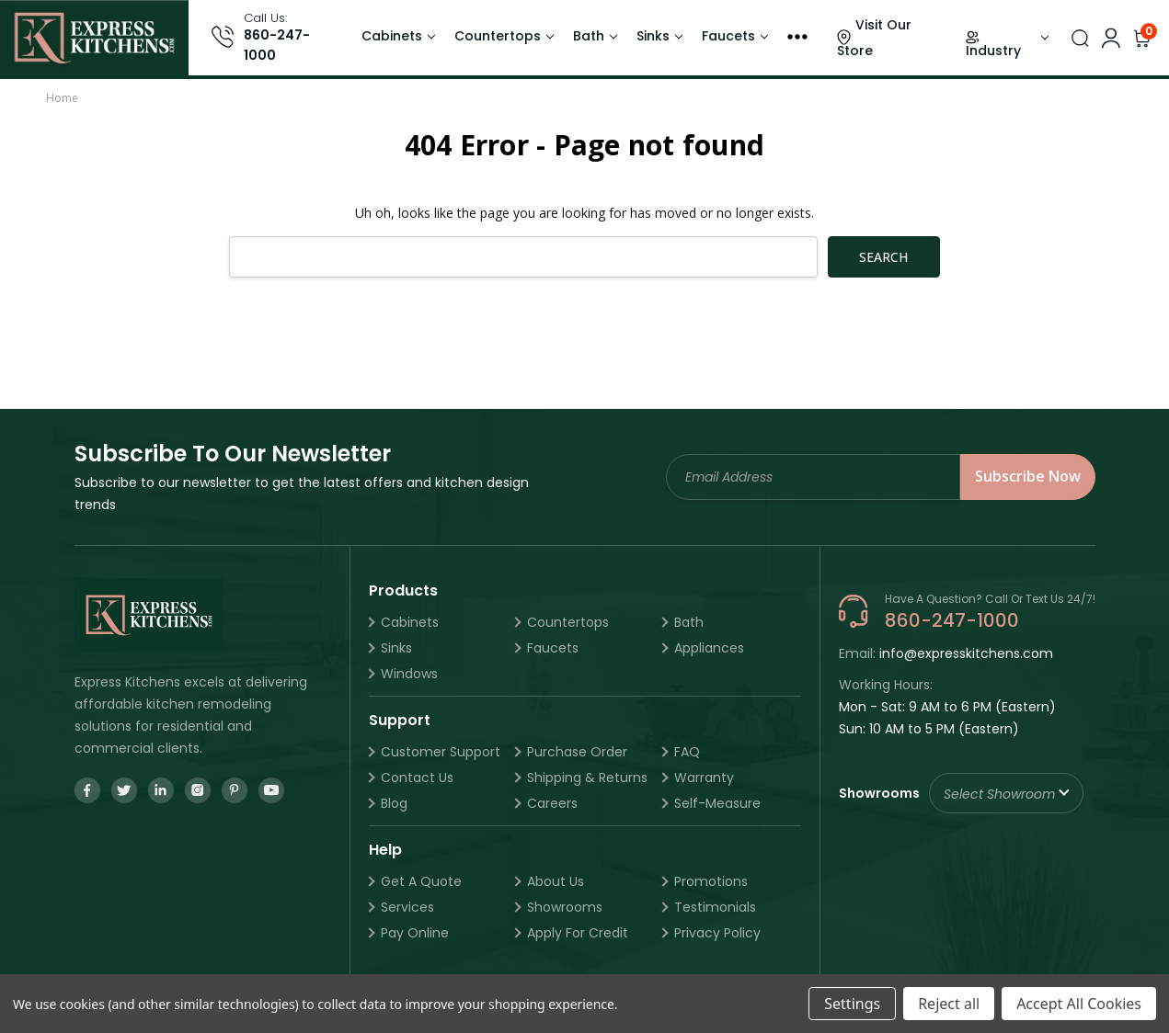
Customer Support (440, 752)
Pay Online (415, 933)
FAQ (687, 752)
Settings (852, 1003)
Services (407, 907)
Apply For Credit (577, 933)
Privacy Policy (717, 933)
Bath (588, 36)
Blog (394, 803)
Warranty (704, 777)
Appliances (709, 648)
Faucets (728, 36)
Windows (409, 673)
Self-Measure (717, 803)
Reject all (949, 1003)
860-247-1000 (277, 45)
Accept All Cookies (1078, 1003)
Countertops (497, 36)
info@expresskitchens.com (966, 653)
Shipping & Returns (587, 777)
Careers (552, 803)
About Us (555, 881)
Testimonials (715, 907)
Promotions (711, 881)
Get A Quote (421, 881)
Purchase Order (577, 752)
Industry (993, 50)
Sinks (653, 36)
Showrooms (564, 907)
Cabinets (391, 36)
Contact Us (417, 777)
